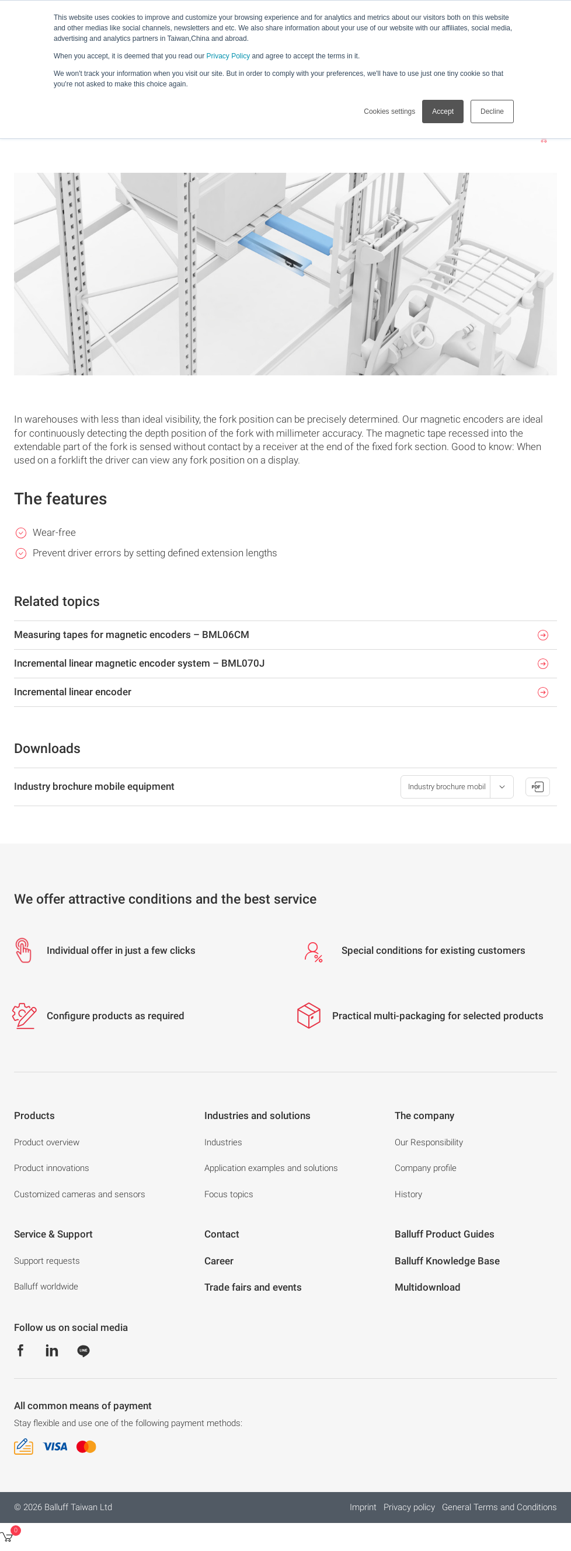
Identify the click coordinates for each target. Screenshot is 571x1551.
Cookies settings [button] (389, 111)
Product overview (46, 1142)
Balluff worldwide (46, 1286)
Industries (223, 1142)
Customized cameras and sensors (79, 1194)
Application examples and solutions (271, 1168)
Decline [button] (492, 111)
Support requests (47, 1261)
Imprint (363, 1507)
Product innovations (51, 1168)
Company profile (426, 1168)
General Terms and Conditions (499, 1507)
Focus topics (228, 1194)
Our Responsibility (429, 1142)
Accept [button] (443, 111)
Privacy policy (409, 1507)
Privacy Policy (228, 56)
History (408, 1194)
